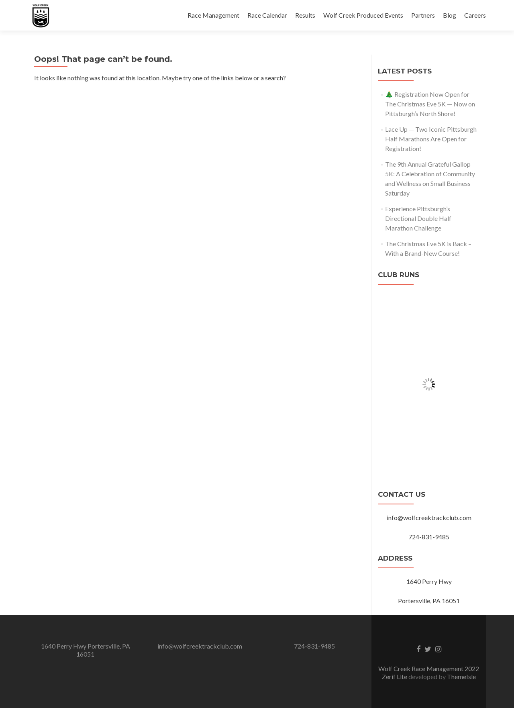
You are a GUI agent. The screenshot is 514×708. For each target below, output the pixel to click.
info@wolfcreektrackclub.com (199, 646)
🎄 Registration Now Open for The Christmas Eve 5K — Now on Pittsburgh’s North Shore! (430, 103)
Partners (423, 15)
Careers (475, 15)
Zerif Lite (395, 676)
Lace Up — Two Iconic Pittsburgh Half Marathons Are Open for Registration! (431, 138)
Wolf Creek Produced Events (363, 15)
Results (305, 15)
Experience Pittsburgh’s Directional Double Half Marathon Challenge (418, 218)
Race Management (213, 15)
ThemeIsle (461, 676)
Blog (449, 15)
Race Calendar (267, 15)
